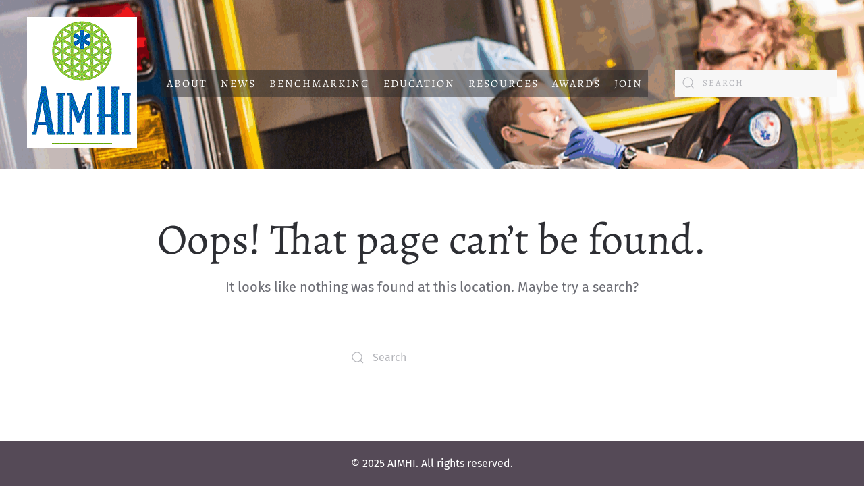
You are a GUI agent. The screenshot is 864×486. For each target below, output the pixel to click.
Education (419, 83)
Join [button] (628, 83)
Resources (503, 83)
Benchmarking (319, 83)
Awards (576, 83)
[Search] (756, 83)
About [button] (187, 83)
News (238, 83)
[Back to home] (82, 82)
